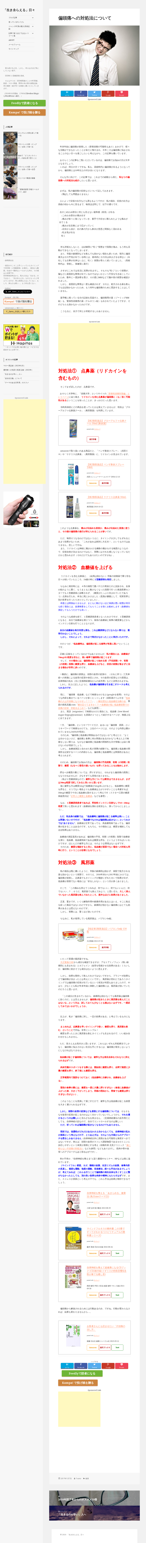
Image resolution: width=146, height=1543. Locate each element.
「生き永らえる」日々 (19, 10)
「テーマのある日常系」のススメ (16, 382)
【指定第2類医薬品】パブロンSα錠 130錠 (107, 930)
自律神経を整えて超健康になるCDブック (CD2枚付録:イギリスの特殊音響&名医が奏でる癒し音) (106, 1271)
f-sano (78, 1478)
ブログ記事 (13, 17)
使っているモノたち (16, 22)
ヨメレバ (96, 1202)
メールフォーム (14, 44)
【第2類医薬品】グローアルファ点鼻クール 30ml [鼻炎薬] (106, 422)
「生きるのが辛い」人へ (12, 374)
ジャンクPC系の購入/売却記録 (19, 27)
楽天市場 (92, 439)
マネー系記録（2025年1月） (14, 365)
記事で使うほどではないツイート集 (19, 34)
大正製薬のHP (67, 962)
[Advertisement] (24, 441)
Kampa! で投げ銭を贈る (24, 112)
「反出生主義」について (12, 378)
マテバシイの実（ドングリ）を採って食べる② (27, 168)
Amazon (93, 483)
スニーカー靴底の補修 (26, 178)
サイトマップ (14, 49)
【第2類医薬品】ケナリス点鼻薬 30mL (106, 497)
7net (115, 1214)
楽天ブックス (105, 1214)
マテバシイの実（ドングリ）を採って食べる (27, 145)
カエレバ (97, 429)
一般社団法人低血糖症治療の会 (111, 701)
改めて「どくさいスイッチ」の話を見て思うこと (27, 156)
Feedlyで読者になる (24, 103)
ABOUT (11, 40)
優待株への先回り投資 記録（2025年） (18, 370)
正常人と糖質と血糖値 (81, 796)
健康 (87, 1478)
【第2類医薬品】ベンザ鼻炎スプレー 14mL (105, 466)
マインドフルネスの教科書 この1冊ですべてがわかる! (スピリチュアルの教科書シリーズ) (106, 1232)
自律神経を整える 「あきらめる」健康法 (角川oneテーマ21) (106, 1194)
